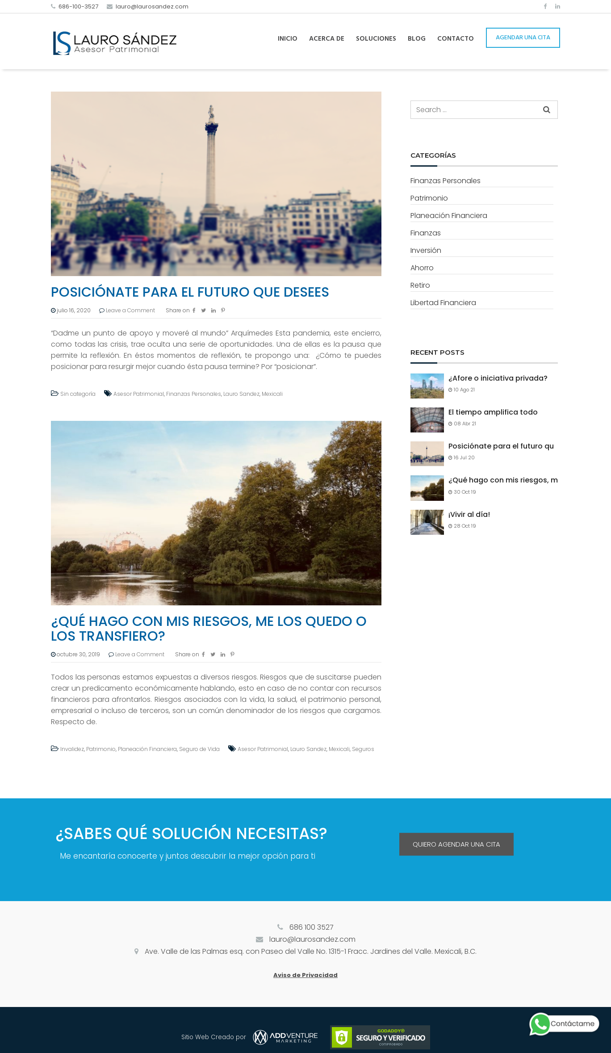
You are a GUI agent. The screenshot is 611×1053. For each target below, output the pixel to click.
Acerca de (326, 39)
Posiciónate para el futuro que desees (190, 292)
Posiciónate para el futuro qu (501, 446)
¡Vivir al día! (469, 515)
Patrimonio (101, 749)
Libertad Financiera (443, 303)
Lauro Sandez (241, 394)
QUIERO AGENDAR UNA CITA (456, 844)
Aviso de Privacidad (305, 975)
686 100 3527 (311, 927)
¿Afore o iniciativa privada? (498, 378)
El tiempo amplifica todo (493, 412)
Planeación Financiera (147, 749)
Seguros (363, 749)
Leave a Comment (130, 310)
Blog (417, 39)
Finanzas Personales (193, 394)
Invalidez (72, 749)
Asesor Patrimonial (138, 394)
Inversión (425, 250)
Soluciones (376, 39)
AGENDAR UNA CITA (523, 38)
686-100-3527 (78, 6)
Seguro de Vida (199, 749)
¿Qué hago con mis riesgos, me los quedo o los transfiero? (209, 629)
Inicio (287, 39)
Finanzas (425, 233)
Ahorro (422, 268)
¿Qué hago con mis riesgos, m (503, 480)
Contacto (455, 39)
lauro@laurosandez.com (152, 6)
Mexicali (272, 394)
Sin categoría (78, 394)
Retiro (420, 285)
